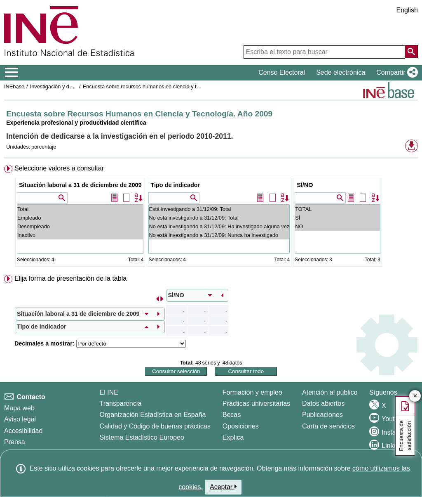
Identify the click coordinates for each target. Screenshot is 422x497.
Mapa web (19, 408)
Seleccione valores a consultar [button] (59, 168)
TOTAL (337, 209)
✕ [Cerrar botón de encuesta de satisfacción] (415, 396)
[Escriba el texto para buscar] (324, 52)
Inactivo (80, 235)
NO (337, 226)
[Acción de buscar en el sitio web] (411, 51)
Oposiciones (241, 426)
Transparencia (121, 403)
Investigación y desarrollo (59, 86)
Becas (232, 414)
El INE (109, 392)
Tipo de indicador (175, 185)
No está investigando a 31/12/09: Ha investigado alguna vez (219, 226)
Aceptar (223, 486)
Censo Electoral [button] (281, 72)
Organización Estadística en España (153, 414)
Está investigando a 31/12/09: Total (219, 209)
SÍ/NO (305, 185)
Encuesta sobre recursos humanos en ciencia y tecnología (151, 86)
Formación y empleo (252, 392)
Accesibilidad (23, 430)
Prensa (14, 441)
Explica (233, 437)
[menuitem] (211, 217)
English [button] (407, 10)
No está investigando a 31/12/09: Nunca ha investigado (219, 235)
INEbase (14, 86)
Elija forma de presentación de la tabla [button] (70, 278)
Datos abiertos (323, 403)
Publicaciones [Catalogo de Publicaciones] (322, 414)
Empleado (80, 217)
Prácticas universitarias (257, 403)
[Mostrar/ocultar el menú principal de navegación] (11, 72)
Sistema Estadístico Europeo (142, 437)
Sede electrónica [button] (340, 72)
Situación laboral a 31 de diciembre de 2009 (80, 185)
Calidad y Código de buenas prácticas (155, 426)
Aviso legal (20, 419)
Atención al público (329, 392)
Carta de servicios (328, 426)
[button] (395, 72)
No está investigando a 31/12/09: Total (219, 217)
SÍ (337, 217)
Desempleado (80, 226)
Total (80, 209)
